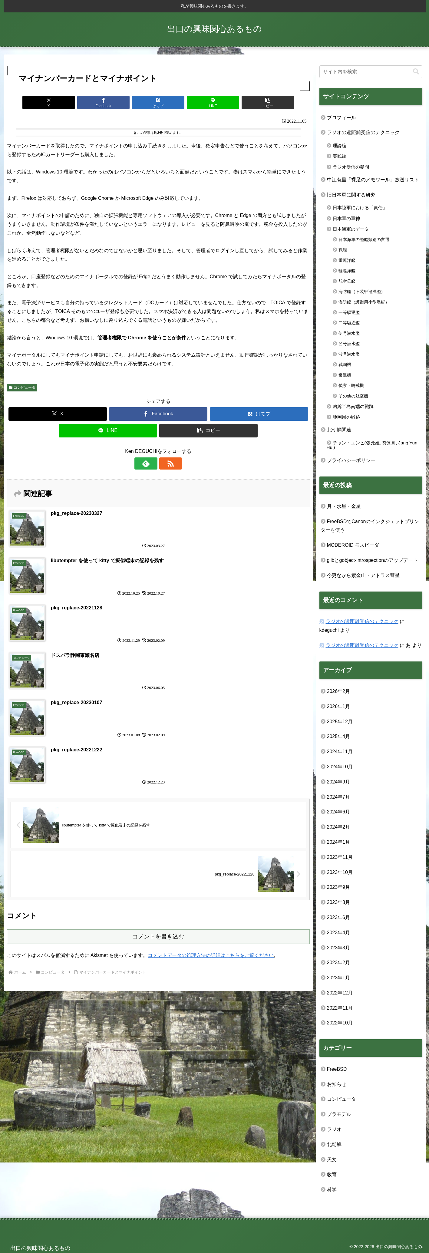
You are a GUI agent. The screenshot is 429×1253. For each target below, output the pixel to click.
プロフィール (341, 117)
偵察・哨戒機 (351, 385)
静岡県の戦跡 (346, 417)
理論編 (339, 145)
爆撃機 (344, 375)
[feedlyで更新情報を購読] (151, 463)
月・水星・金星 (344, 506)
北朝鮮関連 (339, 429)
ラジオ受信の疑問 (351, 167)
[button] (260, 102)
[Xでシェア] (56, 102)
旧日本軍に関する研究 (351, 194)
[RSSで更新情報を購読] (165, 463)
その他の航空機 (353, 396)
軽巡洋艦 (346, 270)
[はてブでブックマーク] (158, 102)
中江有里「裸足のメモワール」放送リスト (373, 179)
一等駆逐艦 (349, 312)
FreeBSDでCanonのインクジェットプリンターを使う (370, 526)
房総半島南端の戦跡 (353, 406)
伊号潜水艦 (349, 333)
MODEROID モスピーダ (353, 545)
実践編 (339, 156)
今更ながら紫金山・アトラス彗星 (363, 575)
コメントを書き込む (158, 795)
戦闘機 (344, 364)
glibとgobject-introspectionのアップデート (372, 560)
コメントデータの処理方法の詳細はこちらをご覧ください (211, 813)
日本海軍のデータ (351, 229)
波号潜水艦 (349, 354)
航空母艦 (346, 281)
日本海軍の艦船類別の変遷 (363, 239)
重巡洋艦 (346, 260)
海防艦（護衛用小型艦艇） (363, 302)
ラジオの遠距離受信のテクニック (363, 132)
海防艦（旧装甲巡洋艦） (361, 291)
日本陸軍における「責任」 (360, 207)
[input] (370, 71)
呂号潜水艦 (349, 343)
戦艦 (342, 249)
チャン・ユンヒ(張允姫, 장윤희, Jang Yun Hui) (372, 445)
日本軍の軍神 (346, 218)
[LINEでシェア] (209, 102)
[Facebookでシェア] (107, 102)
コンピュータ (22, 387)
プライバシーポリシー (351, 460)
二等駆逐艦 (349, 322)
